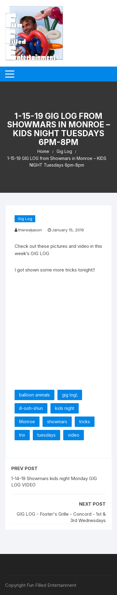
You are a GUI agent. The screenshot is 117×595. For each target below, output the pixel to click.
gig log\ (69, 394)
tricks (84, 421)
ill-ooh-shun (31, 408)
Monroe (27, 421)
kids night (64, 408)
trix (22, 435)
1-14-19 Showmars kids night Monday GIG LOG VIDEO (54, 482)
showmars (57, 421)
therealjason (30, 229)
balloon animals (34, 394)
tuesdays (46, 435)
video (73, 435)
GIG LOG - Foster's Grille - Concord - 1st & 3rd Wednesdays (61, 517)
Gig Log (25, 218)
